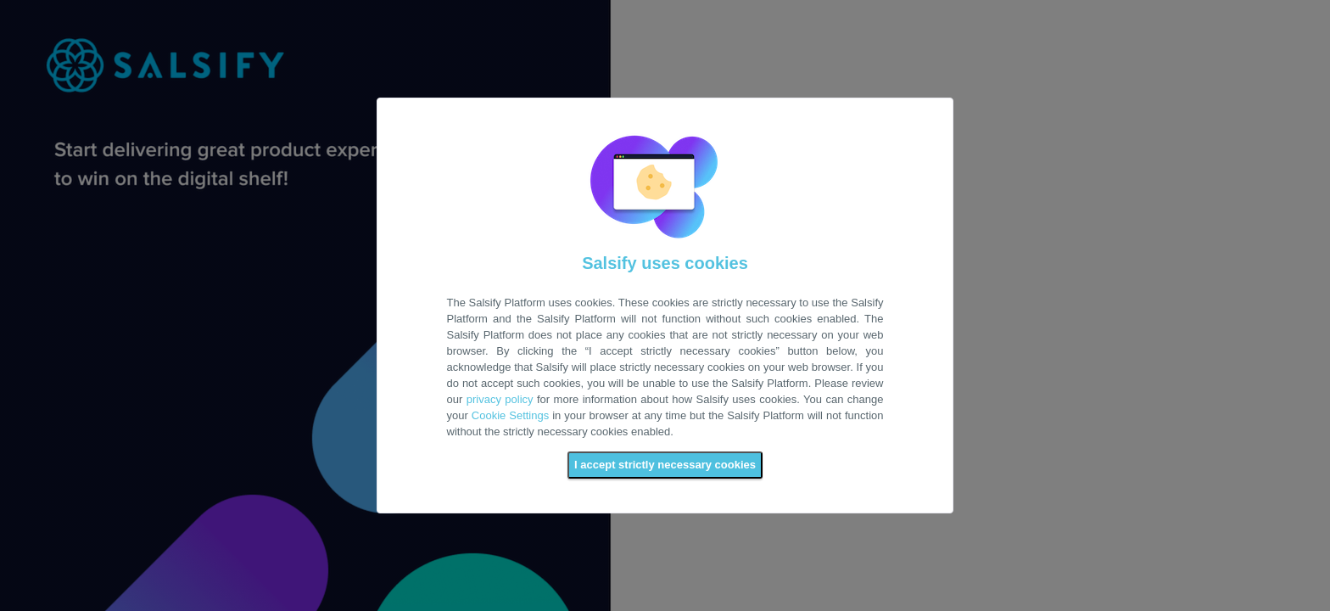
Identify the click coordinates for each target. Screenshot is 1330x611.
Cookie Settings (510, 415)
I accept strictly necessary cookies (665, 464)
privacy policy (500, 399)
